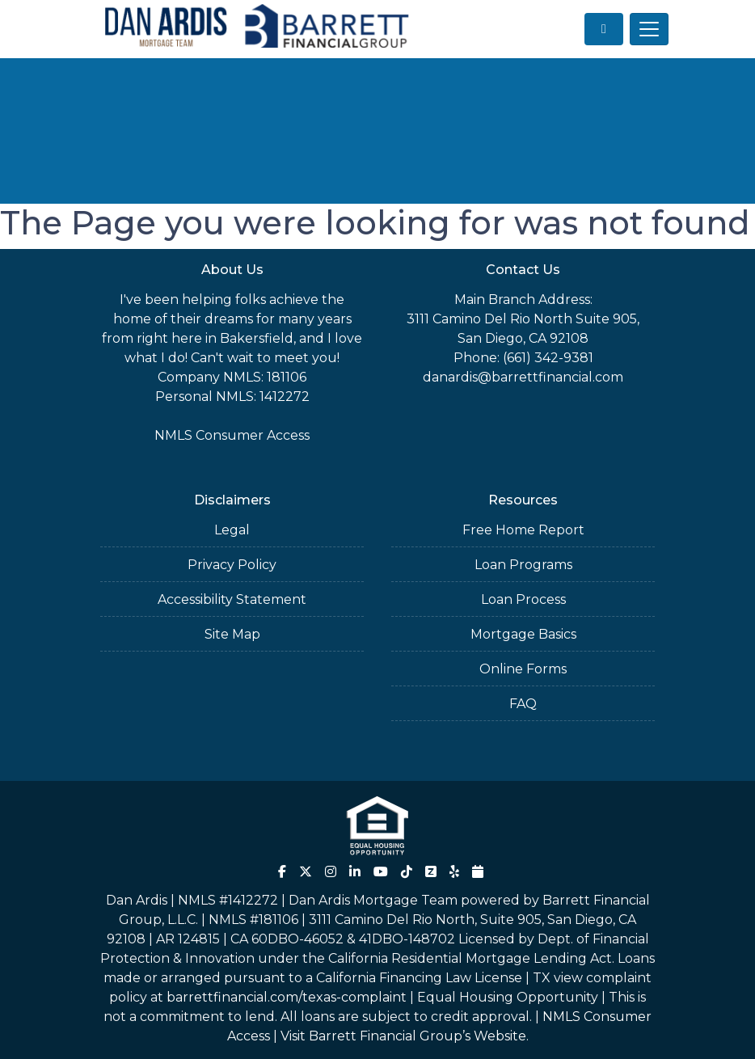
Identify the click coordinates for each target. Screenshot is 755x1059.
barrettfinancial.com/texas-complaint (287, 997)
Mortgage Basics (523, 634)
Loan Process (523, 599)
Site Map (232, 634)
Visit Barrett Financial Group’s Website (403, 1036)
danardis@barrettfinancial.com (523, 377)
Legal (232, 530)
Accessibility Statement (232, 599)
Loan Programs (523, 564)
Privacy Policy (232, 564)
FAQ (523, 703)
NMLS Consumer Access (232, 435)
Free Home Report (523, 530)
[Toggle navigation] (649, 29)
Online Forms (523, 669)
